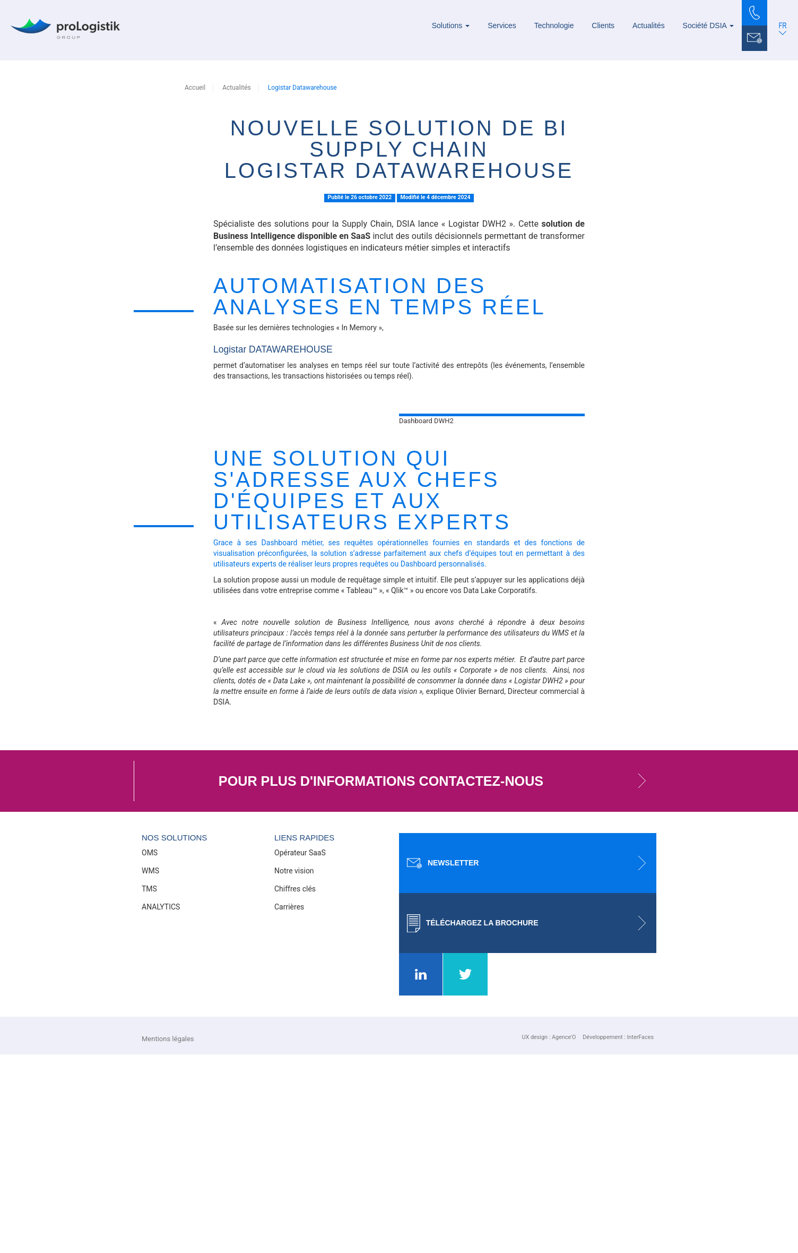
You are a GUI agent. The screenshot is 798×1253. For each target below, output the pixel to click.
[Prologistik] (65, 28)
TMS (149, 1087)
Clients (603, 25)
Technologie (554, 25)
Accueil (195, 87)
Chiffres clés (295, 1087)
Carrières (289, 1105)
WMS (150, 1069)
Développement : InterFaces (618, 1235)
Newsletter (531, 1061)
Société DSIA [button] (708, 25)
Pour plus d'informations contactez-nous (437, 979)
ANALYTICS (161, 1105)
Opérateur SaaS (300, 1051)
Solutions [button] (451, 25)
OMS (150, 1051)
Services (502, 25)
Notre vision (294, 1069)
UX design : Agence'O (549, 1235)
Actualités (648, 25)
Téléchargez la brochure (531, 1121)
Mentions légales (168, 1237)
